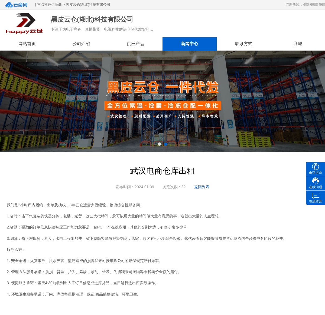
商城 (298, 43)
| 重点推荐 (43, 4)
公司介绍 (81, 43)
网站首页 (27, 43)
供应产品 (135, 43)
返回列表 (201, 187)
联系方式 (243, 43)
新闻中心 (189, 43)
